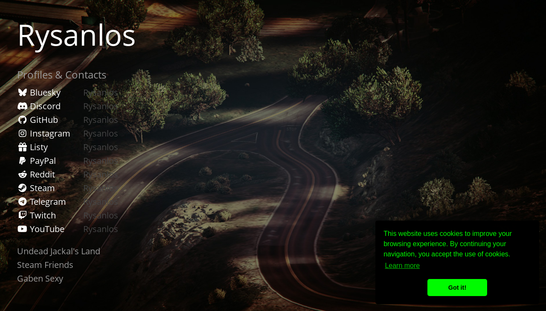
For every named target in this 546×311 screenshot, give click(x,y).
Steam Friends (45, 264)
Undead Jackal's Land (58, 251)
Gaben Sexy (40, 278)
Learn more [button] (402, 265)
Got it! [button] (457, 287)
